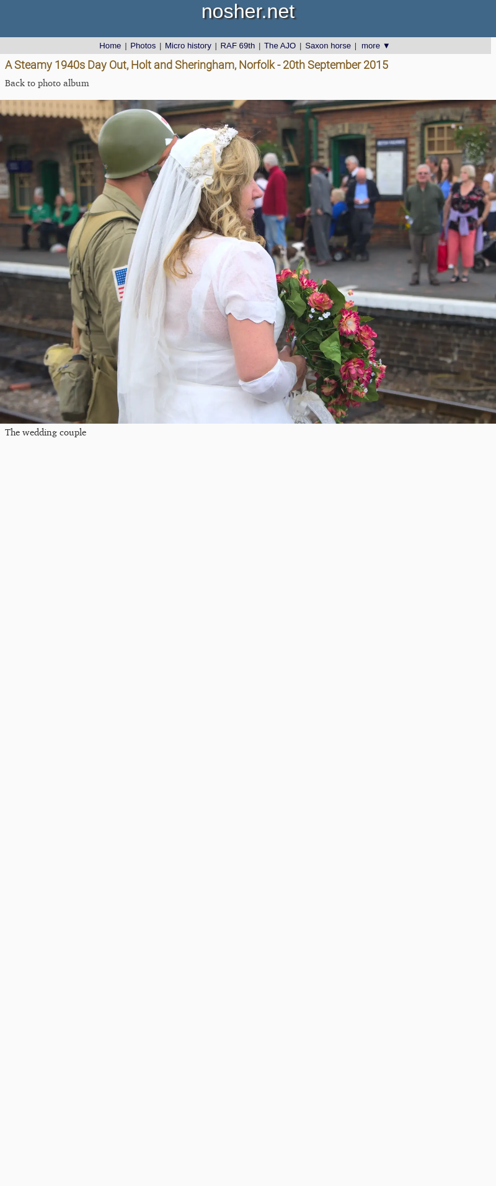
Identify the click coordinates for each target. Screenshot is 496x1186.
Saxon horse (328, 45)
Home (110, 45)
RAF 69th (238, 45)
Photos (143, 45)
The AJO (280, 45)
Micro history (188, 45)
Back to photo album (47, 83)
